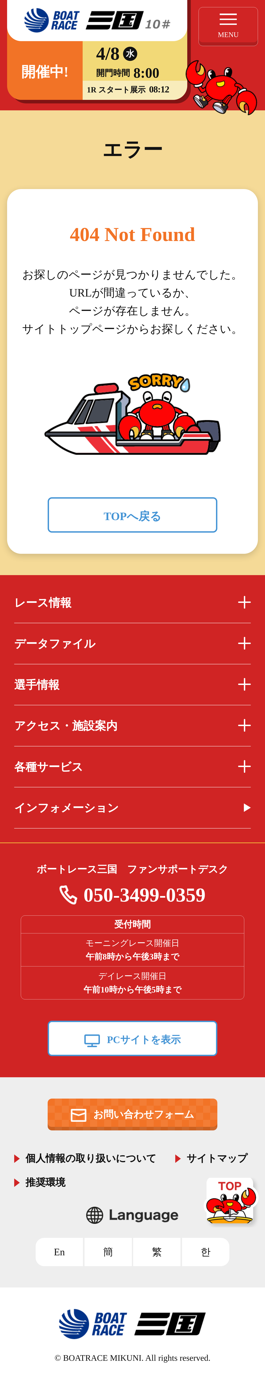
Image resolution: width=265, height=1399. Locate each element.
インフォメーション (66, 808)
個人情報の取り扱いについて (91, 1157)
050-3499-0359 (144, 895)
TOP (232, 1202)
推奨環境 (45, 1181)
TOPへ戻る (132, 516)
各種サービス (132, 767)
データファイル (132, 643)
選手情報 (132, 685)
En (59, 1252)
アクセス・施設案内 (132, 725)
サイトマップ (217, 1157)
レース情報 (132, 602)
